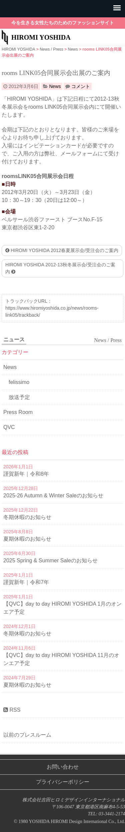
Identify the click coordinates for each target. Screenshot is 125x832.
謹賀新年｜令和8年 (26, 474)
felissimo (19, 382)
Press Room (18, 412)
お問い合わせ (63, 767)
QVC (9, 427)
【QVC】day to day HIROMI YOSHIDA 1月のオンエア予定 (62, 608)
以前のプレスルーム (27, 735)
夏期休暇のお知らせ (27, 539)
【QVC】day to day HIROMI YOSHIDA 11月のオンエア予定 (61, 659)
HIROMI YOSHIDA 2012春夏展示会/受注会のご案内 (61, 250)
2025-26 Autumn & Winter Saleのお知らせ (53, 495)
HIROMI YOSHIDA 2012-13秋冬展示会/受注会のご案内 (60, 268)
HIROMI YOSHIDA (41, 37)
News (55, 86)
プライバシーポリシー (62, 782)
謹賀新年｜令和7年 (26, 582)
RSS (11, 710)
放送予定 (19, 397)
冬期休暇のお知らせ (27, 517)
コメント (80, 86)
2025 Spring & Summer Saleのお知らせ (50, 560)
